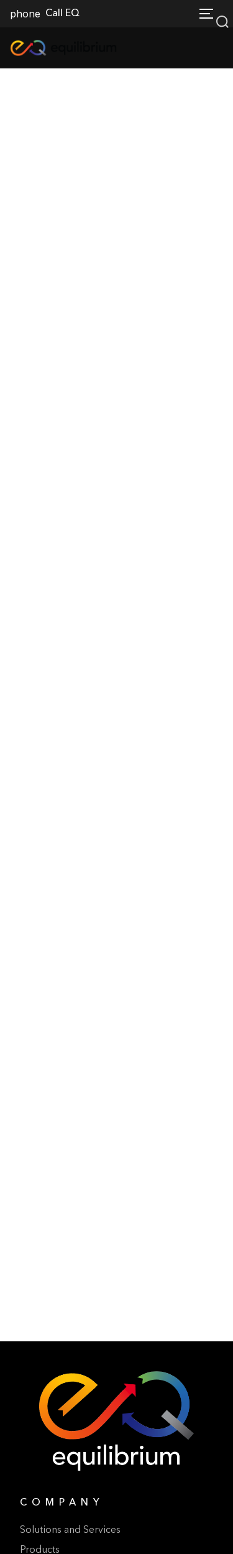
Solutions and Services (70, 1530)
